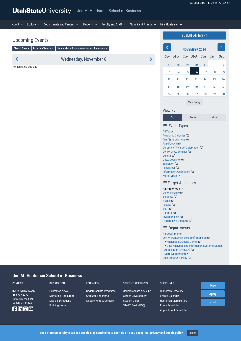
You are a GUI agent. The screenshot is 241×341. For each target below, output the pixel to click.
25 (178, 94)
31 (205, 64)
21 (205, 86)
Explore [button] (33, 24)
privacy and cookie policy (166, 333)
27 (169, 64)
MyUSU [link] (212, 3)
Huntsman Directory (171, 291)
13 (196, 79)
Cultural (167, 155)
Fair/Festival (170, 143)
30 (196, 64)
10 (169, 79)
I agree (192, 332)
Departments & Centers (100, 300)
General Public (171, 192)
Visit (213, 302)
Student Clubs (131, 300)
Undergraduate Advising (137, 291)
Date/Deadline (171, 159)
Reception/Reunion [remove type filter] (43, 48)
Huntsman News (59, 291)
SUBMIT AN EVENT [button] (194, 35)
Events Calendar (169, 295)
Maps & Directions (60, 300)
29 (187, 64)
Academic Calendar (174, 135)
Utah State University (175, 257)
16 (223, 79)
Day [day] (173, 117)
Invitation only (171, 216)
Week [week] (193, 117)
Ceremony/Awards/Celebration (181, 147)
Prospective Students (175, 220)
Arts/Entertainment (174, 139)
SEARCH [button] (224, 3)
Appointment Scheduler (173, 310)
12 (187, 79)
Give (213, 285)
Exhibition (168, 163)
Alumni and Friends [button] (143, 24)
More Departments (175, 253)
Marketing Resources (61, 295)
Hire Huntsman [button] (171, 24)
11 (178, 79)
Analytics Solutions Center (182, 241)
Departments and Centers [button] (61, 24)
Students (168, 196)
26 (187, 94)
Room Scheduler (169, 305)
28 (178, 64)
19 (187, 86)
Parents (167, 212)
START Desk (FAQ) (134, 305)
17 (169, 86)
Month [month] (215, 117)
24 (169, 94)
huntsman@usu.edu (23, 290)
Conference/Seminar (175, 151)
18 (178, 86)
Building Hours (57, 305)
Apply (212, 294)
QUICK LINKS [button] (197, 3)
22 (214, 86)
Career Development (135, 295)
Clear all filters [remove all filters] (22, 48)
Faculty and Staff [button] (113, 24)
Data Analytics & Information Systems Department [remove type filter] (83, 48)
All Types (168, 131)
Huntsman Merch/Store (173, 300)
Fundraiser (169, 167)
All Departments (172, 233)
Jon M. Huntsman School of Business (109, 10)
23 (223, 86)
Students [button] (90, 24)
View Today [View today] (194, 102)
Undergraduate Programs (101, 291)
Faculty (167, 204)
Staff (166, 208)
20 (196, 86)
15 (214, 79)
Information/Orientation (176, 171)
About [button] (17, 24)
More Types (170, 175)
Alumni (167, 200)
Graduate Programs (97, 295)
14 (205, 79)
